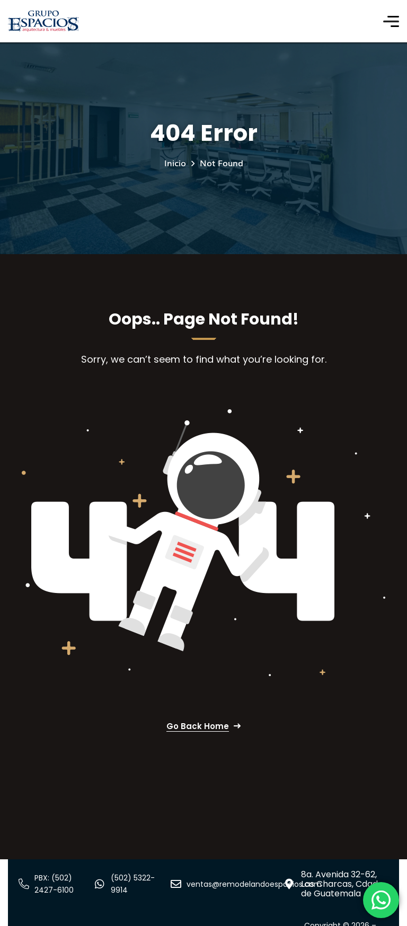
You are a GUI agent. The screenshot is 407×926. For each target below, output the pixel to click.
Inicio (175, 162)
